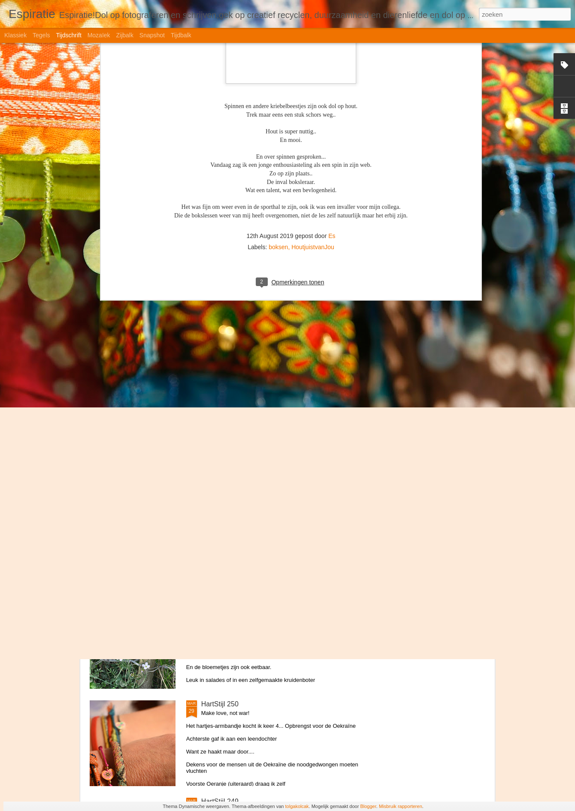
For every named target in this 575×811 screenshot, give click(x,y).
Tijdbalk (181, 35)
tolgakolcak (297, 806)
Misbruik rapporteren (400, 806)
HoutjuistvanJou (312, 100)
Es (331, 89)
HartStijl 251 (220, 606)
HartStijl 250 (220, 704)
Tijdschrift (68, 35)
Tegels (41, 35)
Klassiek (15, 35)
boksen (278, 100)
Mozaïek (99, 35)
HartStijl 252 (220, 509)
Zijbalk (124, 35)
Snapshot (152, 35)
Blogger (368, 806)
